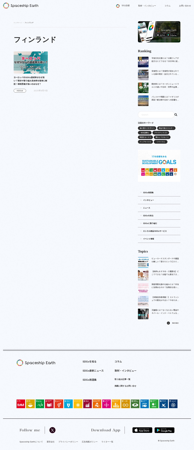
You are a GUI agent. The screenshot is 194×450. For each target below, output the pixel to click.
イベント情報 (148, 239)
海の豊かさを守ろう (147, 128)
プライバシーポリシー (68, 441)
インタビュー (148, 200)
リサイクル (161, 142)
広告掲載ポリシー (90, 441)
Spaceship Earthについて (31, 441)
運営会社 (51, 441)
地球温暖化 (145, 133)
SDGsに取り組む (150, 223)
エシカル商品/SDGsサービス (155, 231)
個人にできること (162, 137)
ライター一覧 (107, 441)
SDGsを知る (148, 216)
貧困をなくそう (145, 137)
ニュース (146, 208)
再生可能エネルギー (166, 128)
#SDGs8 (20, 91)
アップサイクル (145, 142)
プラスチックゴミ (160, 133)
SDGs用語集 (148, 193)
